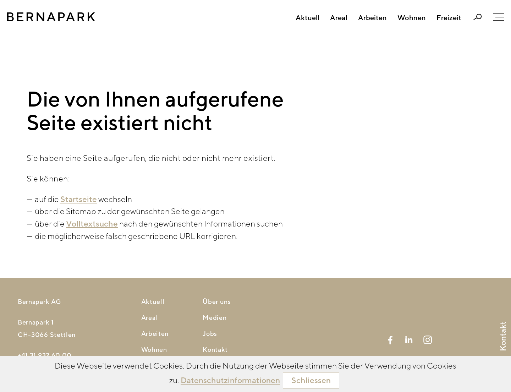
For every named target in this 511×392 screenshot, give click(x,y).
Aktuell (307, 17)
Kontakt (215, 349)
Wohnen (411, 17)
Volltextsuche (92, 223)
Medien (214, 317)
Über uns (217, 301)
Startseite (78, 199)
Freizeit (448, 17)
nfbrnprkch (47, 367)
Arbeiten (372, 17)
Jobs (210, 333)
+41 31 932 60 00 (45, 355)
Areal (338, 17)
